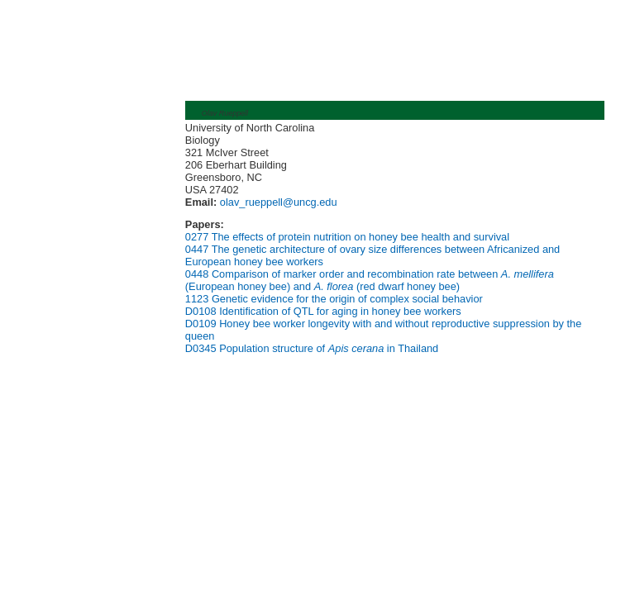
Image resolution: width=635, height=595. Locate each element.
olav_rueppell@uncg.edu (277, 202)
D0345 (201, 348)
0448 (196, 274)
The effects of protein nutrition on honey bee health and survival (360, 237)
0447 (196, 249)
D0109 (201, 323)
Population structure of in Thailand (328, 348)
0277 (196, 237)
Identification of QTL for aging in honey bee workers (340, 311)
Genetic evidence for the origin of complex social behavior (347, 299)
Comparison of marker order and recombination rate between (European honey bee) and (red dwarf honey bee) (369, 280)
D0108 (201, 311)
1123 (196, 299)
